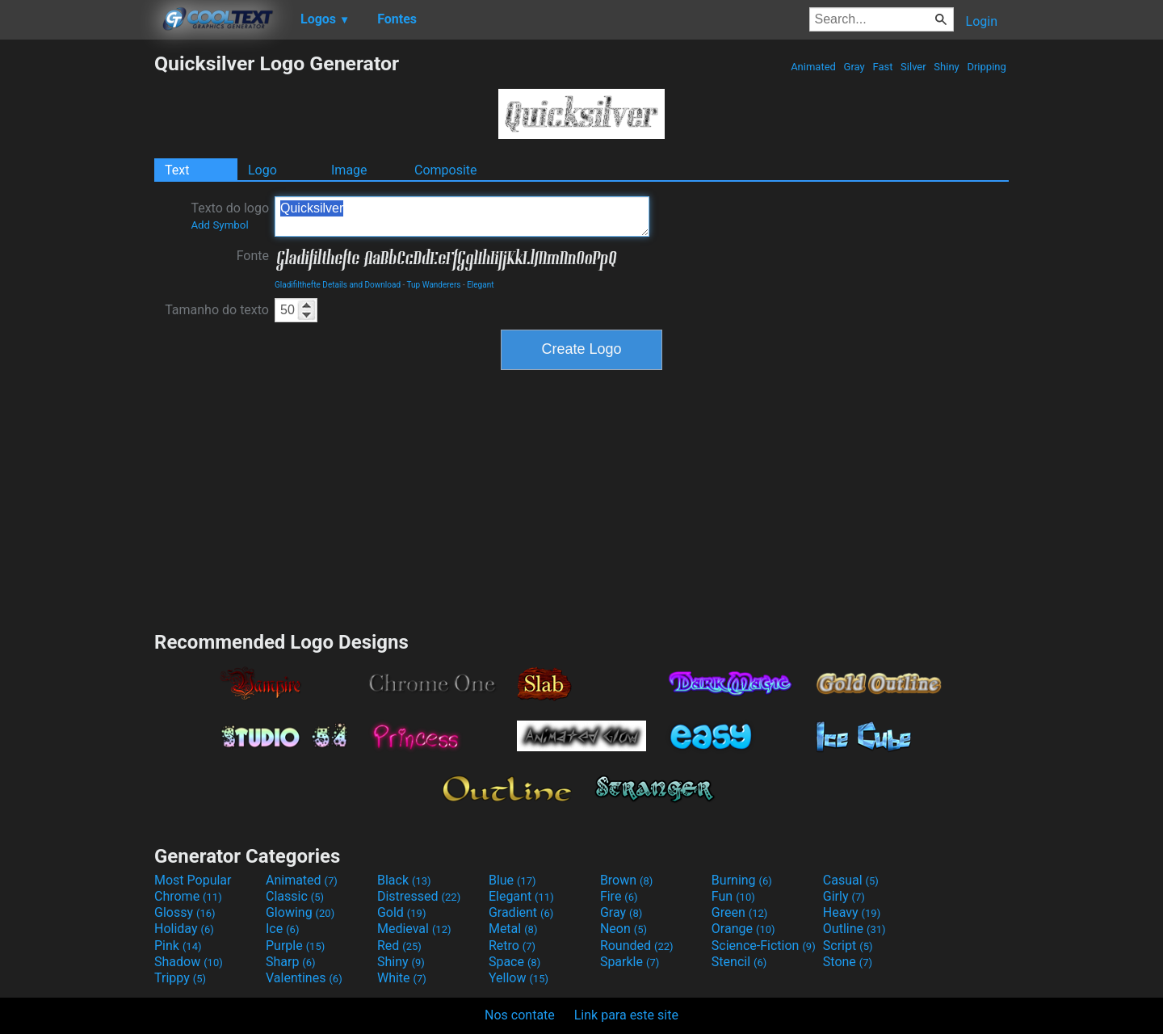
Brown (626, 880)
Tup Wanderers (434, 284)
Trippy (180, 978)
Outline (854, 928)
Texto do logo (230, 215)
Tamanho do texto (217, 309)
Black (404, 880)
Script (848, 945)
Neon (623, 928)
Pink (178, 945)
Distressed (418, 896)
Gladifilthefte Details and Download (338, 284)
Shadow (188, 961)
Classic (295, 896)
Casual (851, 880)
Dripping (986, 67)
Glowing (300, 912)
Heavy (851, 912)
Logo (262, 170)
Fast (882, 67)
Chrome (188, 896)
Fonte (253, 255)
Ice (282, 928)
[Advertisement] (76, 294)
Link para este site (626, 1015)
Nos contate (520, 1015)
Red (399, 945)
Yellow (518, 978)
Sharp (291, 961)
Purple (295, 945)
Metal (513, 928)
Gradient (521, 912)
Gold (401, 912)
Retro (512, 945)
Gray (854, 67)
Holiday (184, 928)
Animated (813, 67)
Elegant (480, 284)
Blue (512, 880)
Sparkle (629, 961)
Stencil (739, 961)
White (401, 978)
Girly (844, 896)
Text (177, 170)
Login (981, 21)
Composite (445, 170)
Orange (743, 928)
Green (740, 912)
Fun (733, 896)
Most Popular (193, 880)
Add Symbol (219, 225)
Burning (742, 880)
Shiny (946, 67)
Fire (619, 896)
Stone (847, 961)
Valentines (304, 978)
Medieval (414, 928)
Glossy (185, 912)
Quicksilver (462, 216)
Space (514, 961)
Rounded (637, 945)
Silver (913, 67)
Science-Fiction (764, 945)
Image (349, 170)
